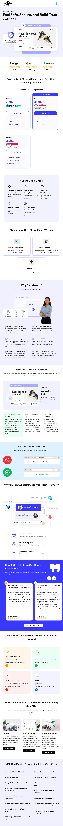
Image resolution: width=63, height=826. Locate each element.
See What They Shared (33, 626)
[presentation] (49, 579)
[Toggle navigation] (58, 3)
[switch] (29, 90)
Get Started (9, 749)
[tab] (13, 424)
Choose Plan (17, 113)
